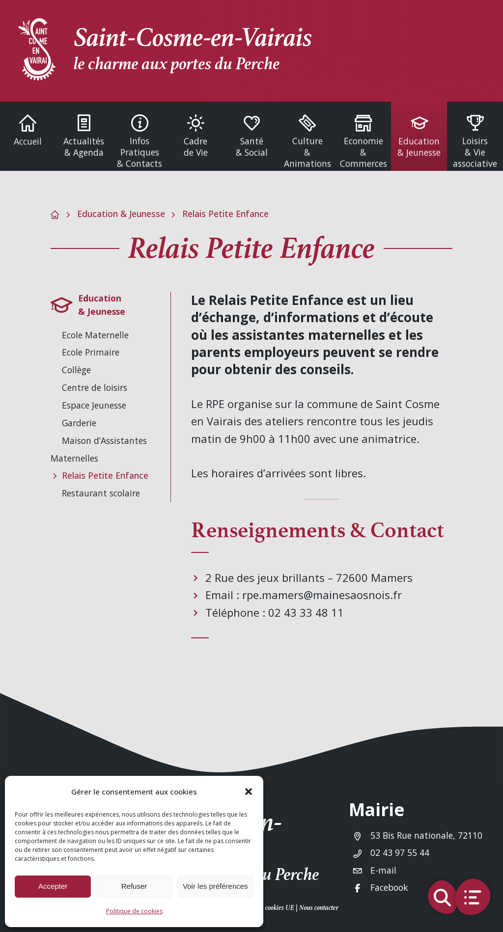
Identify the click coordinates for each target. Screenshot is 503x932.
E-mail (383, 870)
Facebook (389, 887)
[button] (248, 791)
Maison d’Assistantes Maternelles (99, 449)
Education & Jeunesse (121, 213)
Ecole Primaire (90, 352)
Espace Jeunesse (94, 405)
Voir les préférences (215, 886)
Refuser (134, 886)
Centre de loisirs (94, 387)
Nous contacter (318, 907)
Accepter (52, 886)
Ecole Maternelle (95, 335)
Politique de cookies (134, 911)
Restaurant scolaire (101, 493)
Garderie (79, 423)
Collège (76, 370)
